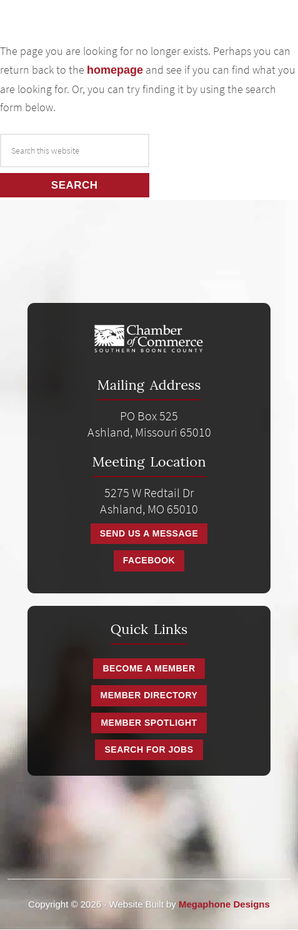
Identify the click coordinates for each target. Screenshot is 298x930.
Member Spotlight (149, 723)
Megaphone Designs (224, 904)
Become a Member (148, 668)
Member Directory (149, 695)
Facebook (149, 560)
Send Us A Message (149, 533)
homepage (115, 70)
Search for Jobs (148, 749)
